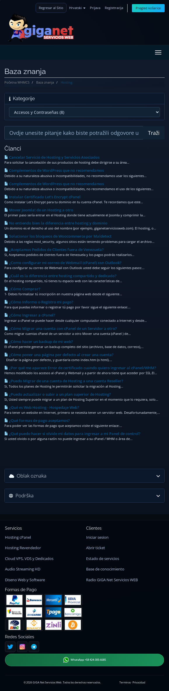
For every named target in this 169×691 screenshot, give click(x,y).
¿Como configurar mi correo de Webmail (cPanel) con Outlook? (62, 262)
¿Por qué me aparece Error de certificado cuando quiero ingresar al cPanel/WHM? (80, 367)
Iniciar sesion (97, 537)
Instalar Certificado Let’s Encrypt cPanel (42, 196)
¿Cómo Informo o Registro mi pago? (38, 302)
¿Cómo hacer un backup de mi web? (38, 341)
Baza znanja (45, 82)
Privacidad (139, 682)
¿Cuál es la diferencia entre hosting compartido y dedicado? (60, 275)
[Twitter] (10, 646)
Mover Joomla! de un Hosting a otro (38, 210)
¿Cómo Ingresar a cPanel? (29, 315)
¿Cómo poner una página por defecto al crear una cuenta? (59, 354)
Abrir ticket (95, 547)
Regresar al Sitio (51, 8)
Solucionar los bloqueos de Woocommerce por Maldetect (57, 236)
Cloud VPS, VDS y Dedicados (29, 558)
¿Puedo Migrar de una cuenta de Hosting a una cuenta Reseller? (63, 381)
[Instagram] (22, 646)
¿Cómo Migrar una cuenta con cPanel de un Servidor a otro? (60, 328)
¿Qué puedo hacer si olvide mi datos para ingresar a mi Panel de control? (72, 433)
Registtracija (114, 8)
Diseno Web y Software (25, 579)
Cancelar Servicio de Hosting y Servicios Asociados (52, 157)
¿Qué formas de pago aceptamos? (37, 420)
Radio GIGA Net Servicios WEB (112, 579)
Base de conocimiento (105, 569)
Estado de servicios (102, 558)
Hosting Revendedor (23, 547)
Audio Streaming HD (22, 569)
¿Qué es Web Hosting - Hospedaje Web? (41, 407)
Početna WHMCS (16, 82)
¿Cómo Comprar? (22, 288)
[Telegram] (34, 646)
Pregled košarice (148, 8)
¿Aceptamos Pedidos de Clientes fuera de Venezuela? (54, 249)
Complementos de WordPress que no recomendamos (54, 170)
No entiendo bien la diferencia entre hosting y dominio (55, 223)
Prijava (95, 8)
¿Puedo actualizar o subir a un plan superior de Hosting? (57, 394)
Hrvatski (77, 8)
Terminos (125, 682)
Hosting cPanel (18, 537)
